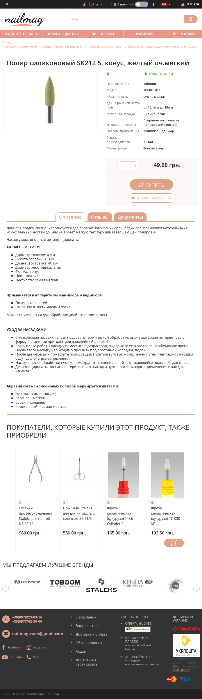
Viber (37, 657)
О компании (86, 617)
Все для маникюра (30, 694)
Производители (61, 34)
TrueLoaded (181, 670)
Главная (7, 42)
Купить (174, 543)
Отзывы (100, 217)
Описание (70, 217)
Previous (5, 588)
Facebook (14, 647)
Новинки (140, 34)
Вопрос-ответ (87, 625)
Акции (105, 34)
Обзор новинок (89, 642)
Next (196, 588)
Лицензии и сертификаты (87, 662)
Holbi (177, 666)
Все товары (180, 34)
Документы (130, 217)
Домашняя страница (7, 3)
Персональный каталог (154, 198)
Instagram (40, 647)
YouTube (16, 657)
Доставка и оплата (91, 634)
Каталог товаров (22, 34)
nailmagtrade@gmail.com (37, 633)
